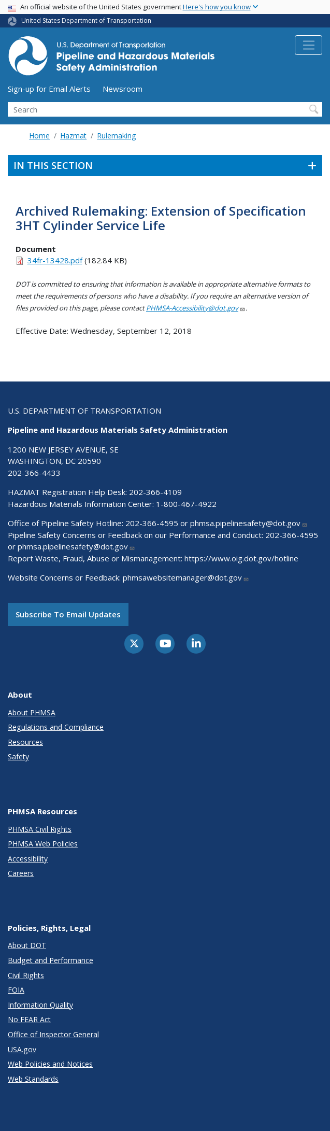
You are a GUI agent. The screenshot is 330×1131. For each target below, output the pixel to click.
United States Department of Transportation (86, 20)
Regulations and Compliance (56, 727)
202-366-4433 (34, 473)
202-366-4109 (155, 492)
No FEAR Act (29, 1019)
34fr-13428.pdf (54, 260)
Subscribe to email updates (68, 614)
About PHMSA (31, 712)
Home (39, 135)
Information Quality (40, 1005)
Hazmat (73, 135)
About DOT (27, 945)
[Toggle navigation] (308, 45)
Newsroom (122, 88)
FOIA (16, 990)
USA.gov (22, 1049)
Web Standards (33, 1079)
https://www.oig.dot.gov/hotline (241, 558)
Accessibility (28, 859)
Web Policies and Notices (50, 1064)
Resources (25, 742)
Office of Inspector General (53, 1034)
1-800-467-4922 (186, 504)
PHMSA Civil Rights (39, 829)
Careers (21, 873)
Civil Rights (26, 975)
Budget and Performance (50, 960)
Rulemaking (116, 135)
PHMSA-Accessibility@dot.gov (196, 308)
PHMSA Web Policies (43, 844)
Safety (18, 756)
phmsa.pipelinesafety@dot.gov (249, 523)
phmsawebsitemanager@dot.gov (186, 577)
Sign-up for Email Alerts (49, 88)
